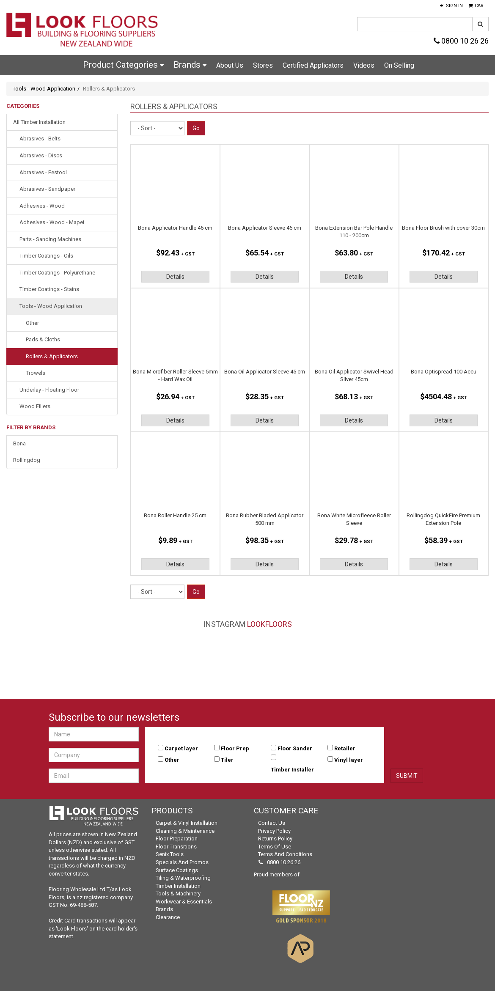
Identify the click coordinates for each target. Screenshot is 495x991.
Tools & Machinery (178, 893)
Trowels (35, 373)
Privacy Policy (274, 831)
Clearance (168, 917)
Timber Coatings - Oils (46, 256)
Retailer (344, 748)
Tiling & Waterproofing (183, 878)
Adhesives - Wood (42, 206)
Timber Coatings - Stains (49, 289)
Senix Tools (170, 854)
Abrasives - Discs (40, 155)
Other (32, 323)
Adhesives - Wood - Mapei (51, 222)
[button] (451, 6)
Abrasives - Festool (43, 172)
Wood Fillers (34, 406)
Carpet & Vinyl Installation (186, 823)
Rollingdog (26, 460)
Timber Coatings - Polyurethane (57, 272)
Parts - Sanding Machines (50, 239)
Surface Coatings (177, 870)
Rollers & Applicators (52, 356)
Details (175, 276)
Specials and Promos (182, 862)
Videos (363, 65)
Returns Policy (275, 838)
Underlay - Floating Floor (49, 390)
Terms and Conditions (285, 854)
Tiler (227, 760)
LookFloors (269, 624)
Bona (19, 443)
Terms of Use (274, 846)
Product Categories (123, 65)
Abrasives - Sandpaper (47, 189)
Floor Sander (295, 748)
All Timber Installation (39, 122)
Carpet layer (181, 748)
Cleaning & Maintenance (185, 831)
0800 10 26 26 (461, 40)
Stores (263, 65)
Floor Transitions (176, 846)
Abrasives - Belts (39, 138)
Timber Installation (178, 886)
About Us (229, 65)
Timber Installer (292, 769)
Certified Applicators (313, 65)
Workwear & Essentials (184, 901)
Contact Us (271, 823)
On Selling (399, 65)
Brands (189, 65)
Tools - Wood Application (44, 88)
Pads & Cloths (43, 339)
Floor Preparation (177, 838)
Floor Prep (235, 748)
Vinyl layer (348, 760)
